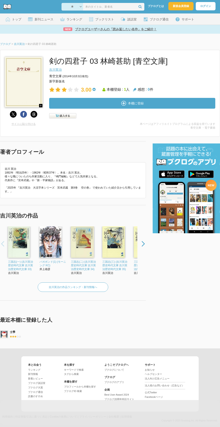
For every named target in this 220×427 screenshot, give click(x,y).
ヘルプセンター (153, 374)
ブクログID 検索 (73, 391)
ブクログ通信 (35, 392)
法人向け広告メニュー (157, 378)
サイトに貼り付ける (23, 123)
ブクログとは (156, 6)
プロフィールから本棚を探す (80, 386)
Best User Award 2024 (116, 394)
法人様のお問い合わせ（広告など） (164, 385)
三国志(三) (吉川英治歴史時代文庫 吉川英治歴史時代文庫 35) (114, 265)
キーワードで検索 (74, 369)
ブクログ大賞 (35, 387)
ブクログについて (114, 369)
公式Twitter (151, 392)
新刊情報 (33, 374)
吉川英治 (55, 69)
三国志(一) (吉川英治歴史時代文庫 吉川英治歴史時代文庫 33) (20, 265)
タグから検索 (71, 374)
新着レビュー (35, 378)
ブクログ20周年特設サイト (119, 399)
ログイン (205, 6)
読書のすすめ (35, 396)
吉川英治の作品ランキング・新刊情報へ (73, 287)
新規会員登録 (181, 6)
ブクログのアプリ (114, 382)
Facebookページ (154, 397)
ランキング (34, 369)
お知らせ (150, 369)
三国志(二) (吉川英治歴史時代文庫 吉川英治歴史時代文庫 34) (83, 265)
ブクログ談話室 (36, 383)
